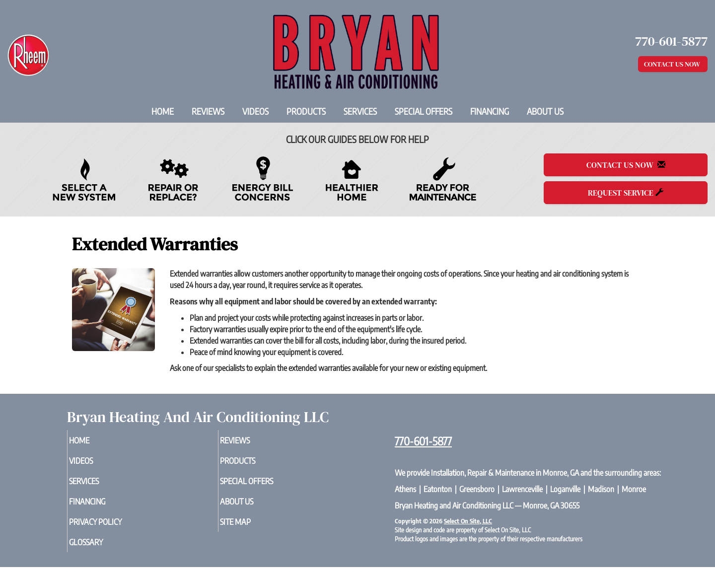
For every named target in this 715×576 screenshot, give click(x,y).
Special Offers (423, 111)
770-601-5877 (423, 441)
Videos (255, 111)
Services (360, 111)
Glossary (102, 550)
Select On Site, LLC (468, 521)
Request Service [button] (625, 192)
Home (162, 111)
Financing (489, 111)
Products (306, 111)
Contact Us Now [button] (673, 64)
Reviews (208, 111)
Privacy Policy (113, 528)
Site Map (251, 528)
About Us (545, 111)
